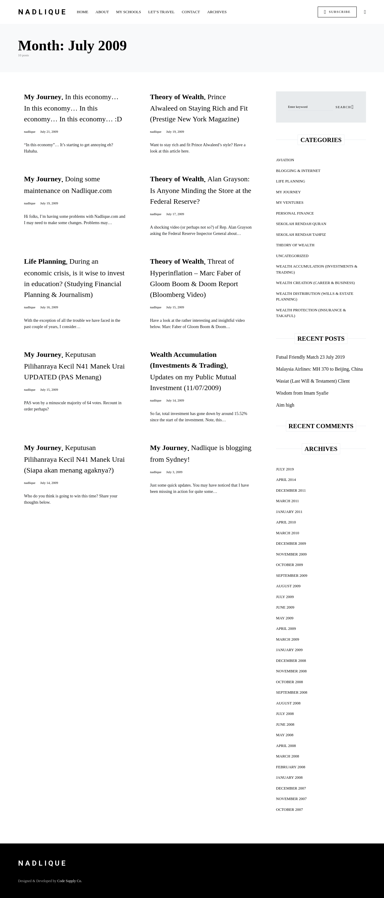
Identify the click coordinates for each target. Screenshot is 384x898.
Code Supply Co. (69, 881)
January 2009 (289, 650)
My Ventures (289, 202)
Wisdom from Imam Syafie (302, 393)
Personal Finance (295, 213)
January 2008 (289, 777)
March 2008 (287, 756)
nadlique (29, 131)
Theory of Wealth (295, 245)
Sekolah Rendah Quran (301, 223)
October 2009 (289, 564)
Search (343, 107)
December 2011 (291, 490)
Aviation (285, 160)
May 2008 (284, 735)
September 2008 (291, 692)
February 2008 (290, 767)
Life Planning (290, 181)
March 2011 (287, 501)
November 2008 (291, 671)
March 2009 (287, 639)
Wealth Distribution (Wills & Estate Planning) (314, 296)
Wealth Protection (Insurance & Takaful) (311, 313)
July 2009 (285, 596)
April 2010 (286, 522)
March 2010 (287, 533)
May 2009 (284, 618)
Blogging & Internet (298, 170)
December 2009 (291, 543)
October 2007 (289, 809)
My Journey (288, 192)
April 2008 (286, 745)
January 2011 (289, 511)
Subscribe (337, 12)
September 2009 (291, 575)
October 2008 (289, 682)
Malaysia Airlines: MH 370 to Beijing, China (319, 369)
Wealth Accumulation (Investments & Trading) (316, 269)
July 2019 (285, 469)
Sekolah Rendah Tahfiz (301, 234)
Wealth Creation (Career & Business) (315, 282)
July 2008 (285, 713)
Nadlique (42, 12)
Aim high (285, 405)
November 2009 (291, 554)
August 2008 (288, 703)
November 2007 (291, 798)
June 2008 (285, 724)
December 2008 (291, 660)
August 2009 (288, 586)
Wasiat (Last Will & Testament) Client (313, 381)
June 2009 (285, 607)
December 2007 (291, 788)
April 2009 (286, 628)
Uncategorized (292, 255)
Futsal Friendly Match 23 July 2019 (310, 357)
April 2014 (286, 479)
